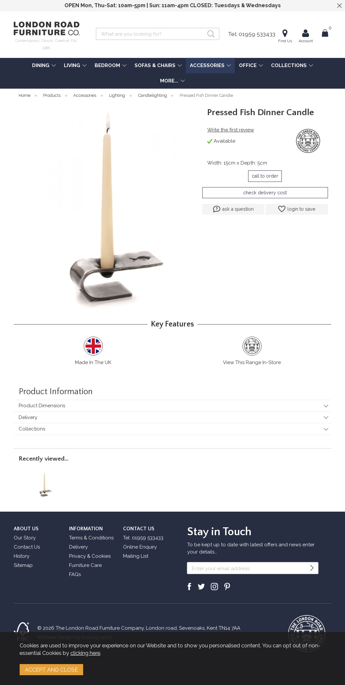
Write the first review (230, 130)
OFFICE (248, 65)
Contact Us (27, 547)
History (21, 556)
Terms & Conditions (91, 538)
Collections (32, 429)
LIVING (72, 65)
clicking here (85, 653)
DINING (40, 65)
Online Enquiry (140, 547)
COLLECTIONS (289, 65)
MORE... (169, 81)
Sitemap (23, 565)
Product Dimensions (42, 406)
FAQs (75, 574)
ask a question (233, 209)
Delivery (28, 417)
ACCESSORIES (207, 65)
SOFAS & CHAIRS (155, 65)
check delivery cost (265, 192)
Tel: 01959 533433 (251, 34)
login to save (297, 209)
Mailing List (135, 556)
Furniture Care (85, 565)
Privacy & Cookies (90, 556)
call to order (265, 176)
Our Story (25, 538)
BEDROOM (107, 65)
